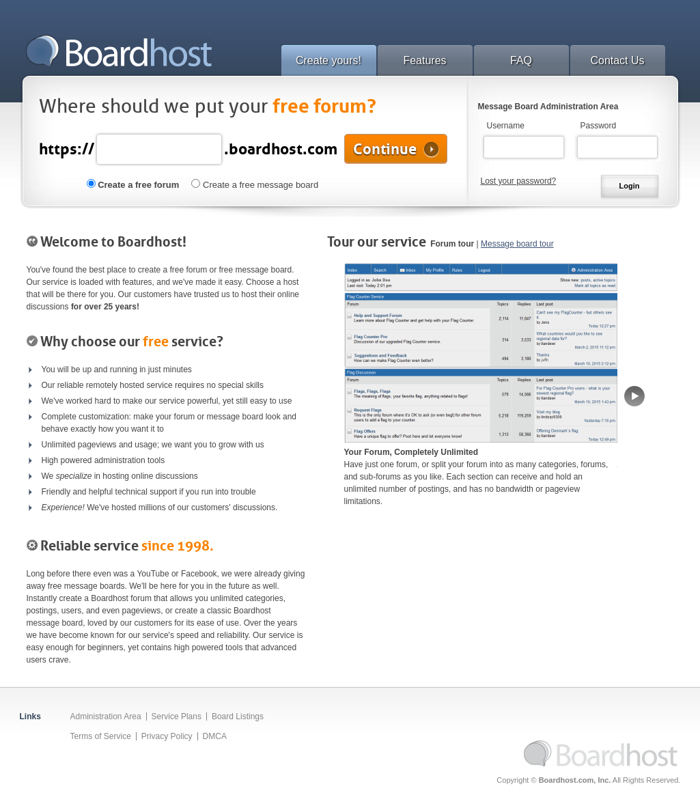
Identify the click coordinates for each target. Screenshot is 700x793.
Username (505, 125)
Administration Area (105, 716)
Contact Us (617, 60)
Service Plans (176, 716)
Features (424, 60)
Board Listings (238, 716)
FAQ (521, 60)
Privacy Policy (167, 736)
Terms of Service (100, 736)
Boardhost (118, 50)
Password (598, 125)
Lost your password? (519, 181)
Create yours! (328, 60)
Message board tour (517, 244)
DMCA (215, 736)
